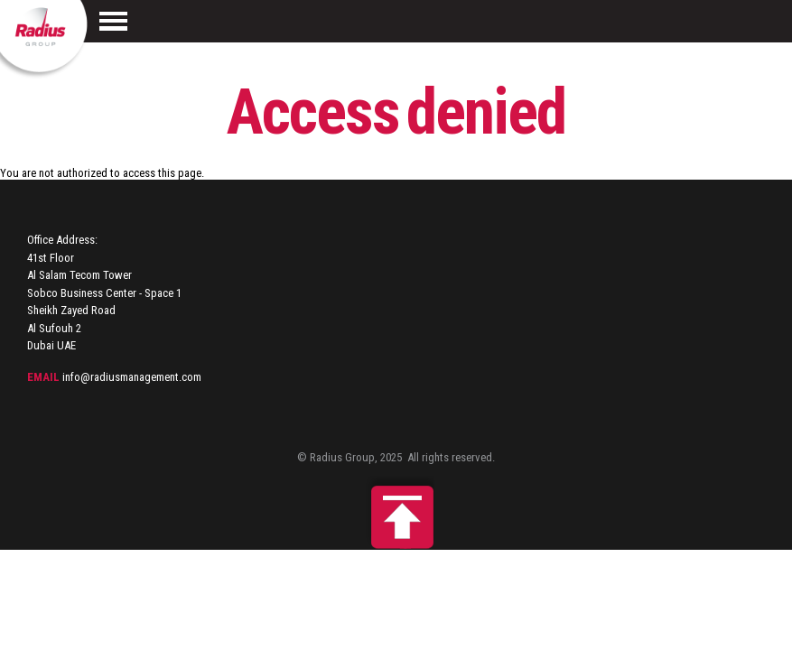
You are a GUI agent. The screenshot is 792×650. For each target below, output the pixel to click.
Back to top (396, 513)
